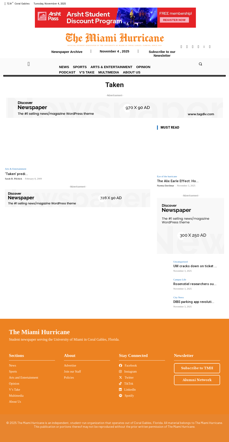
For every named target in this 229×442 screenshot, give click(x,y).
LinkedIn (127, 389)
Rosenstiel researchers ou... (192, 284)
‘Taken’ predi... (17, 173)
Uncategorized (180, 262)
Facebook (128, 365)
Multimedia (16, 395)
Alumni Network (197, 380)
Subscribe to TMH (197, 368)
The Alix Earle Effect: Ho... (178, 181)
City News (178, 297)
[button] (200, 63)
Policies (69, 377)
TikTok (126, 383)
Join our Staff (72, 371)
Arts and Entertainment (23, 377)
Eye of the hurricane (167, 176)
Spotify (126, 395)
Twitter (126, 377)
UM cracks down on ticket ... (192, 266)
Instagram (128, 371)
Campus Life (179, 279)
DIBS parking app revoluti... (191, 301)
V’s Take (14, 389)
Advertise (70, 365)
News (12, 365)
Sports (13, 371)
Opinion (14, 383)
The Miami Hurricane (39, 332)
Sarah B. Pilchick (13, 178)
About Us (15, 401)
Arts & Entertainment (15, 169)
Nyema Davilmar (165, 185)
